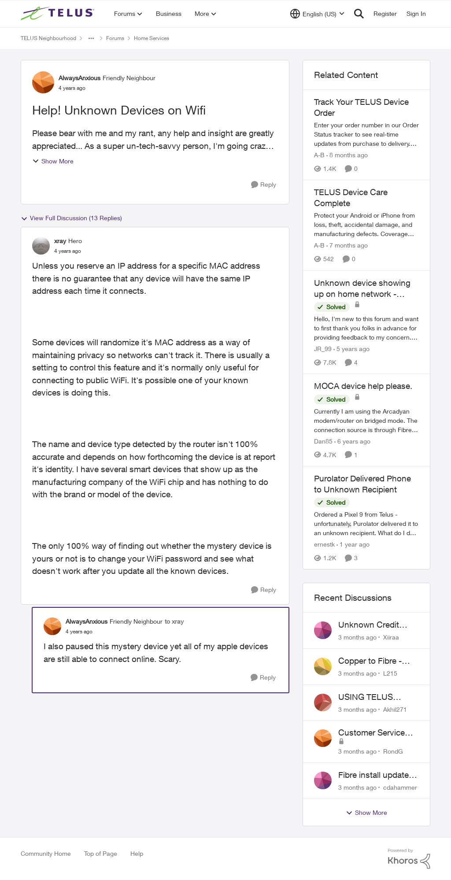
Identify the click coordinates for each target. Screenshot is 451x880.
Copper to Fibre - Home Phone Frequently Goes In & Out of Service (377, 661)
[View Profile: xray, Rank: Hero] (41, 246)
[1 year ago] (353, 544)
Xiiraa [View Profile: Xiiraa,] (391, 637)
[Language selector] (317, 13)
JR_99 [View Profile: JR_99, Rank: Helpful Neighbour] (323, 348)
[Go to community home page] (58, 14)
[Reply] (263, 185)
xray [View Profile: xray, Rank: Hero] (60, 240)
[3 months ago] (357, 637)
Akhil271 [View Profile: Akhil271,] (395, 709)
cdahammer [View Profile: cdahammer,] (400, 787)
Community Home (46, 853)
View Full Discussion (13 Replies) (71, 218)
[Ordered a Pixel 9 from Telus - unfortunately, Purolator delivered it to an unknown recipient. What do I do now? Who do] (366, 523)
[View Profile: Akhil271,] (323, 702)
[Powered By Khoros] (409, 859)
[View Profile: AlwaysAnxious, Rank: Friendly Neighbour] (43, 82)
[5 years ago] (351, 348)
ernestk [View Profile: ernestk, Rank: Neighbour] (324, 544)
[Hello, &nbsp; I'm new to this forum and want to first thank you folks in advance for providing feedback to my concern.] (366, 328)
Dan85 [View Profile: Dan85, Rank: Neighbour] (323, 441)
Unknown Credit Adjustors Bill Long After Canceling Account (373, 625)
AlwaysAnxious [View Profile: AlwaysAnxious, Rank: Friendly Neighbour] (79, 77)
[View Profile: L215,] (323, 666)
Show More (53, 161)
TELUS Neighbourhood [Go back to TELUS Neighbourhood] (48, 38)
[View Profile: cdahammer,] (323, 780)
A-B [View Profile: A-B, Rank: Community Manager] (319, 155)
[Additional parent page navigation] (91, 38)
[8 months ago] (347, 154)
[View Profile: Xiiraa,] (323, 630)
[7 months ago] (347, 245)
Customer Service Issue (371, 733)
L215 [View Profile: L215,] (390, 673)
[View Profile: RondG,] (323, 738)
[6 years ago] (352, 441)
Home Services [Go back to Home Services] (151, 38)
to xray (174, 621)
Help (136, 853)
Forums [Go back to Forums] (115, 38)
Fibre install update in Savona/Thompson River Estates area (378, 775)
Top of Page (100, 853)
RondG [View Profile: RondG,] (393, 751)
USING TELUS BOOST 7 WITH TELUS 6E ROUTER (375, 697)
